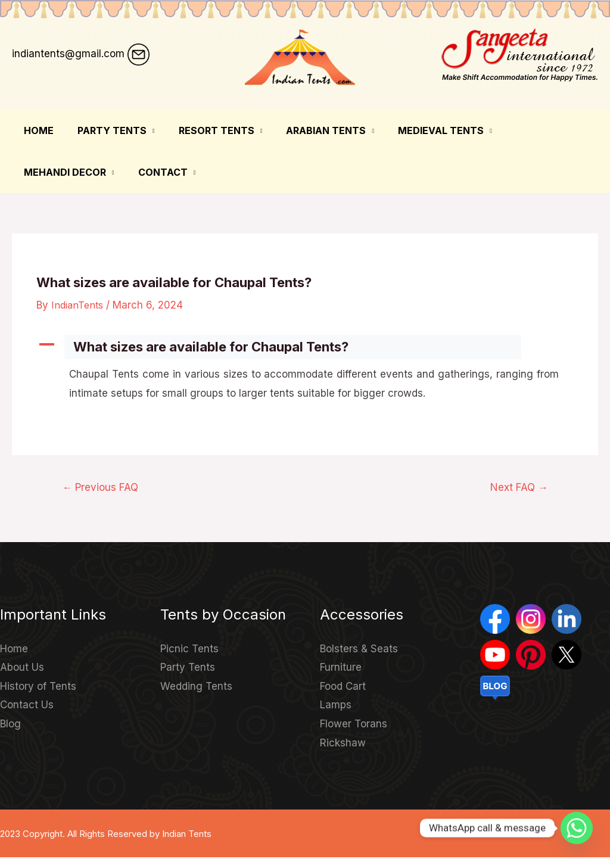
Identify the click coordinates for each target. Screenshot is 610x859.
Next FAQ (516, 487)
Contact (46, 172)
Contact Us (27, 706)
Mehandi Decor (531, 130)
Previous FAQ (104, 487)
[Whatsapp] (577, 828)
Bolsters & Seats (359, 650)
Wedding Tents (196, 687)
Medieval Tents (419, 130)
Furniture (341, 669)
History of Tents (38, 687)
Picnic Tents (189, 650)
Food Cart (343, 687)
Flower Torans (353, 725)
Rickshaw (343, 744)
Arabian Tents (309, 130)
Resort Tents (204, 130)
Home (36, 130)
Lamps (335, 706)
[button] (305, 347)
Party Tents (104, 130)
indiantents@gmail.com (68, 54)
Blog (10, 725)
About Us (22, 669)
